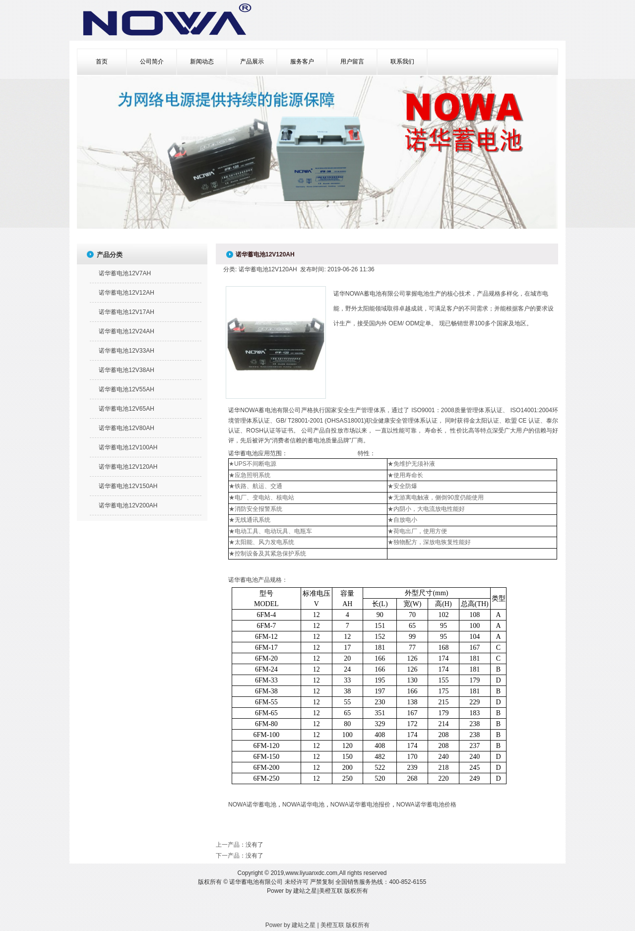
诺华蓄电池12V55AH (126, 389)
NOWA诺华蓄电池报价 (360, 804)
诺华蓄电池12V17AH (126, 312)
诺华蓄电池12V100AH (128, 447)
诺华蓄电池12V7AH (125, 273)
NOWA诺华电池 (303, 804)
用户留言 (352, 61)
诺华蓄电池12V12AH (126, 292)
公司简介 (152, 61)
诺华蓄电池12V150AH (128, 486)
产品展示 (252, 61)
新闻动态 (202, 61)
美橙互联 (331, 890)
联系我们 (402, 61)
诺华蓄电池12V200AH (128, 505)
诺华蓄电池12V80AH (126, 428)
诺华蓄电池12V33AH (126, 350)
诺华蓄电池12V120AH (128, 466)
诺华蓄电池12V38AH (126, 370)
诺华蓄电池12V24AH (126, 331)
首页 (102, 61)
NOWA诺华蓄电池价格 (426, 804)
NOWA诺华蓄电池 (252, 804)
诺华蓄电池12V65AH (126, 408)
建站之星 (305, 890)
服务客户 (302, 61)
